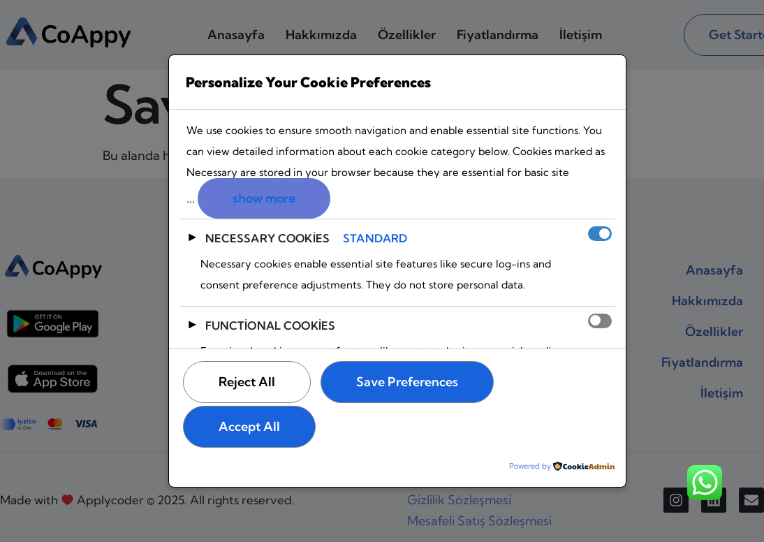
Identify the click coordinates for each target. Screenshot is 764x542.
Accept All (249, 426)
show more (264, 198)
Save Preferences (407, 382)
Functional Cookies (270, 325)
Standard (375, 238)
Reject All (247, 382)
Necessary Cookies (267, 238)
